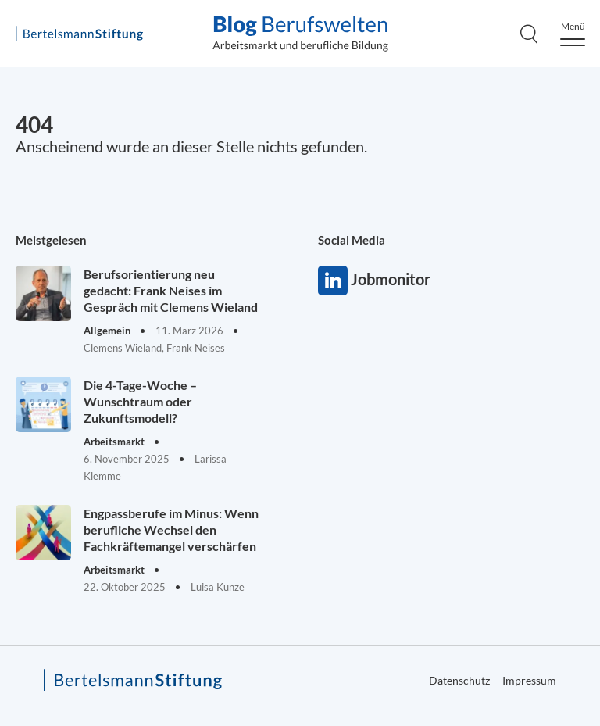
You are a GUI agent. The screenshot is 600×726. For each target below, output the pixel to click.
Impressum (529, 680)
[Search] (529, 33)
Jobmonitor (333, 280)
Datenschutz (459, 680)
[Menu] (572, 34)
